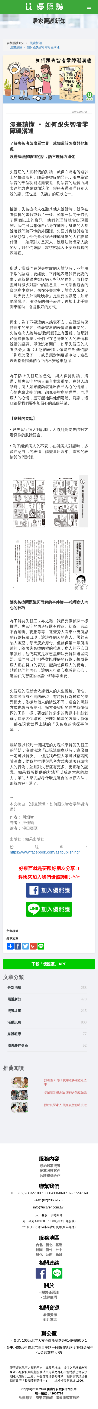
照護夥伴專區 (17, 1045)
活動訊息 (14, 1022)
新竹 (49, 1250)
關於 (49, 1285)
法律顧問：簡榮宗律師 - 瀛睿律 (49, 1398)
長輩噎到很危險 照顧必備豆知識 (65, 1092)
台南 (49, 1254)
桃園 (39, 1250)
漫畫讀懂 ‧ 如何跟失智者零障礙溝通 (35, 47)
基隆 (58, 1245)
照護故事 (14, 1011)
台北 (39, 1245)
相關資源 (49, 1308)
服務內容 (49, 1159)
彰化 (39, 1254)
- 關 (49, 1292)
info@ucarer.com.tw (48, 1207)
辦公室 (49, 1333)
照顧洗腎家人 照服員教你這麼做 (65, 1105)
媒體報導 (14, 1034)
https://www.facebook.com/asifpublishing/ (45, 852)
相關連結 (49, 1263)
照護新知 (36, 43)
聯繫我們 (49, 1186)
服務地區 (49, 1238)
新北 (49, 1245)
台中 (58, 1250)
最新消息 (14, 988)
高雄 (58, 1254)
